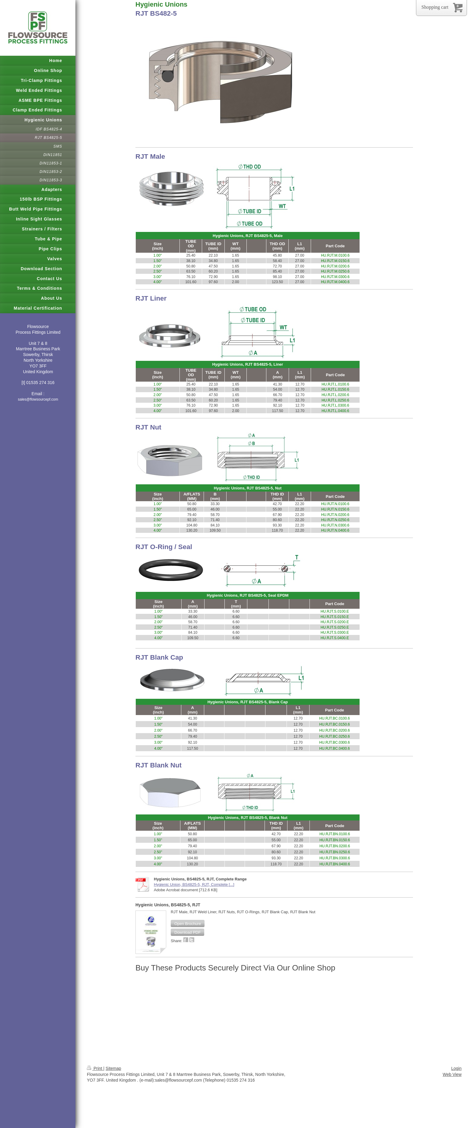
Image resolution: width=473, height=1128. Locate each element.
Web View (452, 1074)
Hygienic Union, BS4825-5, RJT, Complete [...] (194, 884)
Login (456, 1068)
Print (95, 1068)
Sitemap (113, 1068)
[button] (188, 923)
